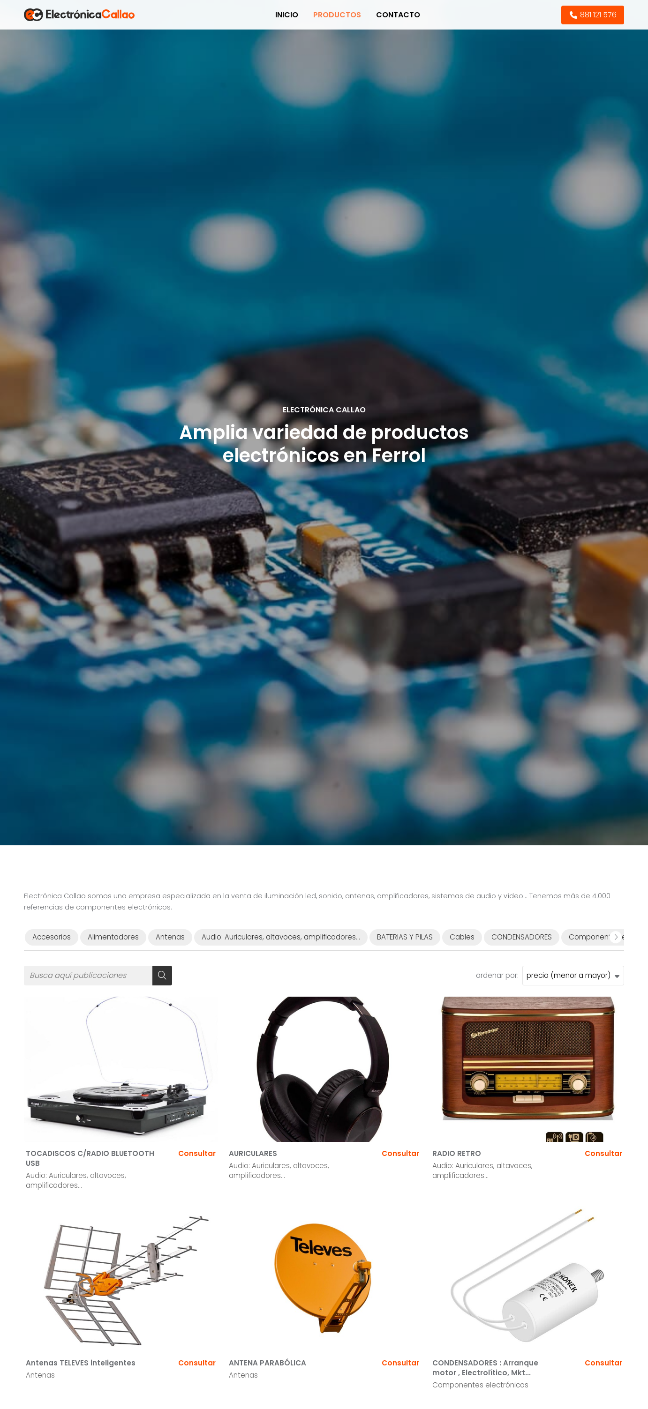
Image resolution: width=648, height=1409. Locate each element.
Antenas (40, 1375)
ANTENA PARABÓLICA (267, 1363)
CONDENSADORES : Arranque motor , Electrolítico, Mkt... (485, 1368)
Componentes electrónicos (480, 1385)
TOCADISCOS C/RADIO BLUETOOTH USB (90, 1158)
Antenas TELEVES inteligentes (81, 1363)
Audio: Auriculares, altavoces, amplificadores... (76, 1180)
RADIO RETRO (456, 1153)
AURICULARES (253, 1153)
